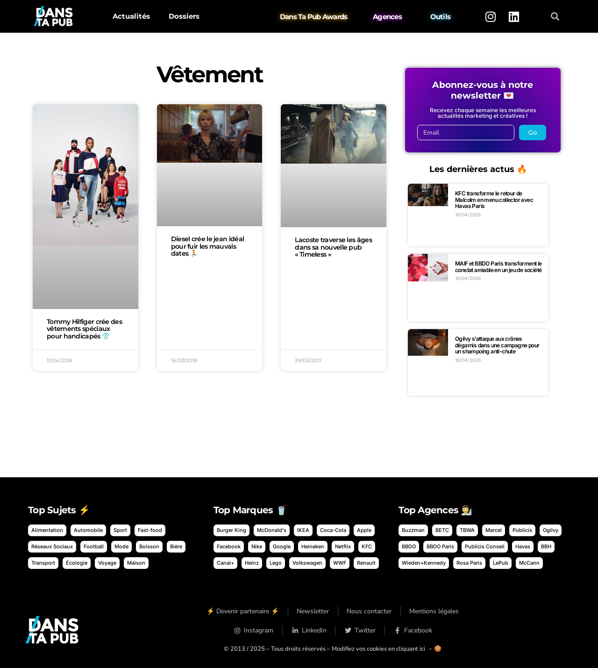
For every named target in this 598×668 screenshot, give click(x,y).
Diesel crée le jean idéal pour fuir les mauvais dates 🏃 (207, 246)
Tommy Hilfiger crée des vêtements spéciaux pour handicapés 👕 (84, 329)
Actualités (131, 16)
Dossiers (184, 16)
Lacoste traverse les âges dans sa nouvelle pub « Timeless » (333, 247)
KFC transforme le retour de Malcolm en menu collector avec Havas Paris (494, 199)
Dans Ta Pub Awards (314, 16)
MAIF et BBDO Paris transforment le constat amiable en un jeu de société (498, 266)
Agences (387, 16)
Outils (440, 16)
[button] (555, 16)
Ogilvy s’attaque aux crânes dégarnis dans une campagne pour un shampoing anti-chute (497, 345)
